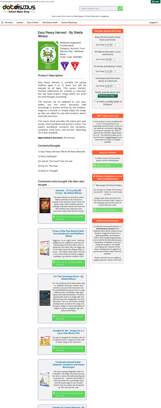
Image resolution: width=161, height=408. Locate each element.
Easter (20, 22)
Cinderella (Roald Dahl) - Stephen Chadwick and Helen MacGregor (69, 364)
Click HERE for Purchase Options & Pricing (69, 218)
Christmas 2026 (49, 22)
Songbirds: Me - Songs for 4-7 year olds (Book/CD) (68, 331)
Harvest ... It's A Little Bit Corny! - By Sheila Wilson (68, 191)
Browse (9, 22)
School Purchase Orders (107, 210)
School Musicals (69, 22)
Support (153, 22)
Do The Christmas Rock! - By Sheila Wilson (68, 277)
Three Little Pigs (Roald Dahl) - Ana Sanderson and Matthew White (68, 233)
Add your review (103, 165)
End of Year (32, 22)
